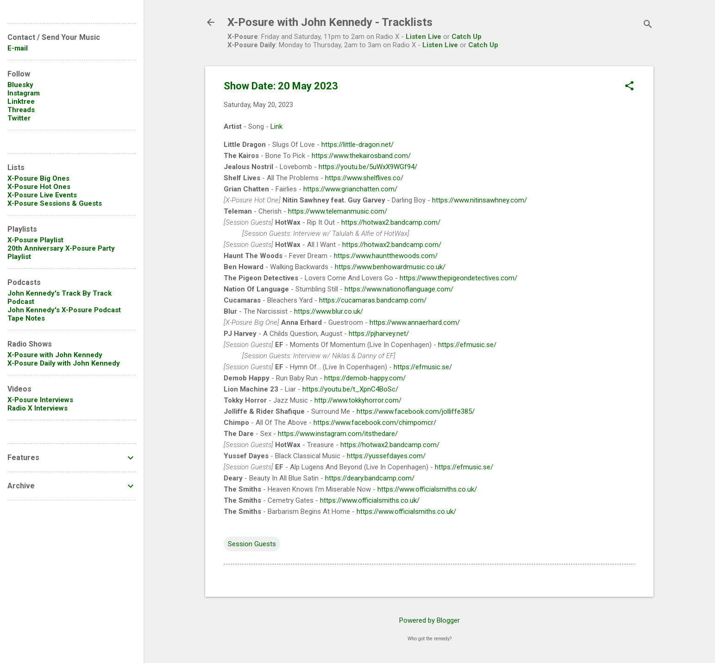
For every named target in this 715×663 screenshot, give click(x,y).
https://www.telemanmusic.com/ (337, 211)
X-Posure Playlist (35, 240)
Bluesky (20, 85)
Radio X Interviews (37, 408)
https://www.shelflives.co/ (364, 178)
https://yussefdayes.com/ (386, 456)
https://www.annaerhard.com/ (415, 322)
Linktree (21, 101)
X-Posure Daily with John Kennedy (63, 363)
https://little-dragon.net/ (357, 144)
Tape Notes (26, 318)
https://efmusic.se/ (467, 345)
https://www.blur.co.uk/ (328, 311)
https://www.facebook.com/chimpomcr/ (375, 422)
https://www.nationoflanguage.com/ (399, 289)
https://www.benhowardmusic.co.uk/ (390, 267)
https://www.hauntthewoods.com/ (386, 256)
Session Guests (252, 544)
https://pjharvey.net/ (379, 333)
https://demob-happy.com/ (365, 378)
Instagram (23, 93)
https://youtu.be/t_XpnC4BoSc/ (350, 389)
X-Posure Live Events (42, 195)
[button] (629, 86)
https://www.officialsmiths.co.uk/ (427, 489)
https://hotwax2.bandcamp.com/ (390, 222)
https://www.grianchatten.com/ (350, 189)
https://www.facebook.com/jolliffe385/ (416, 411)
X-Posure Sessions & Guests (54, 203)
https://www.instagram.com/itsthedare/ (338, 433)
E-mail (17, 48)
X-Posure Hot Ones (38, 187)
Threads (21, 110)
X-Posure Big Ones (38, 178)
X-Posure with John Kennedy (54, 355)
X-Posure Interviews (40, 400)
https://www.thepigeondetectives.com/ (458, 278)
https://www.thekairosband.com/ (361, 156)
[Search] (647, 25)
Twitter (19, 118)
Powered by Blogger (429, 620)
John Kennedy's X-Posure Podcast (64, 310)
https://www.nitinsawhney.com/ (479, 200)
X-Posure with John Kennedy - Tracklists (330, 22)
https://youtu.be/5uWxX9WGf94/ (368, 167)
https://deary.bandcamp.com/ (369, 478)
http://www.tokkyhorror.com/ (357, 400)
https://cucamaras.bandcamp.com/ (372, 300)
